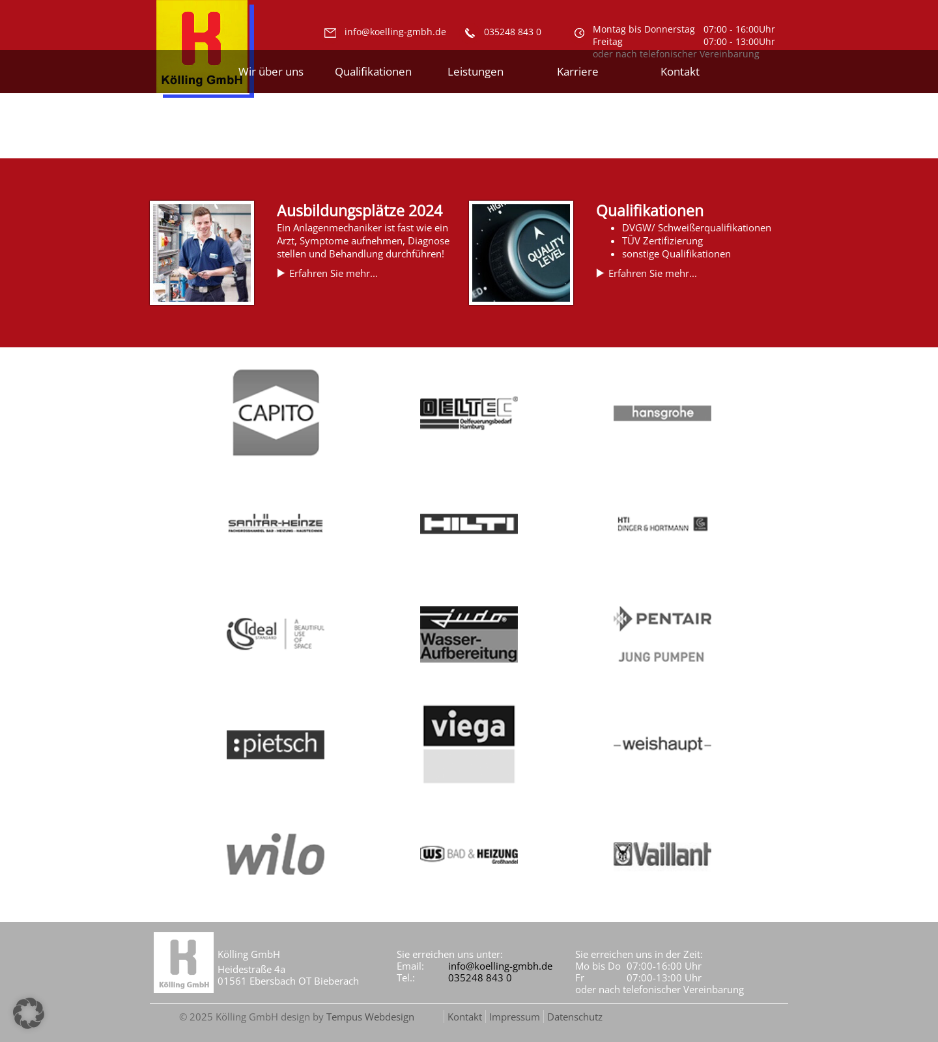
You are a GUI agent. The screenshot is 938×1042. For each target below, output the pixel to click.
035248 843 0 (480, 977)
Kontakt (680, 71)
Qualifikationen (373, 71)
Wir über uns (271, 71)
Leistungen (476, 71)
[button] (28, 1013)
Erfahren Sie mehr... (333, 273)
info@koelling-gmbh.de (500, 965)
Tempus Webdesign (370, 1016)
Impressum (514, 1016)
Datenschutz (575, 1016)
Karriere (578, 71)
